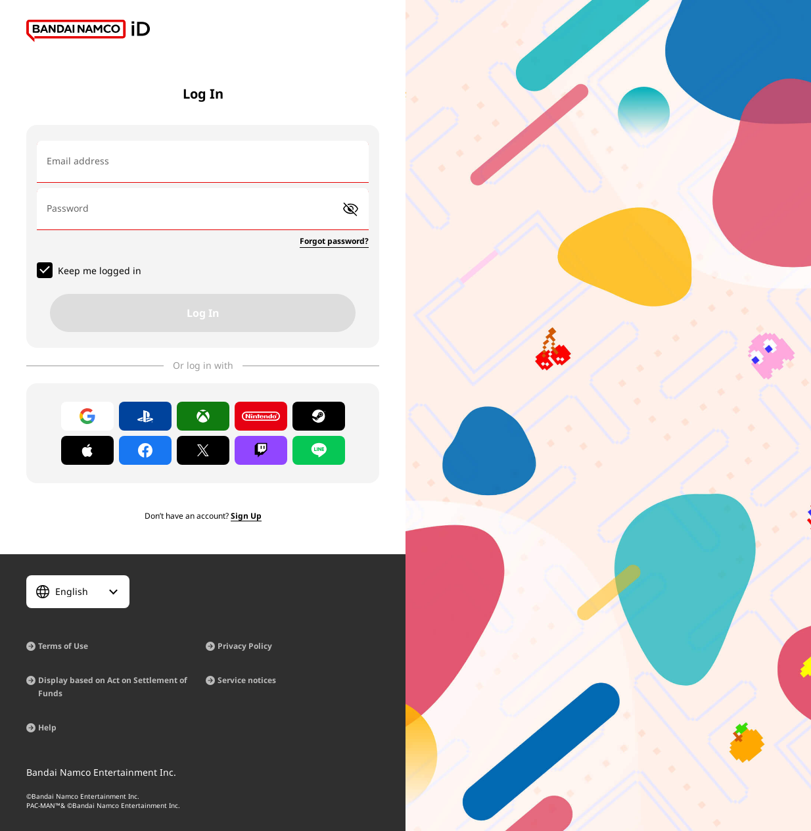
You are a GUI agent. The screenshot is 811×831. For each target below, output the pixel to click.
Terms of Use (63, 646)
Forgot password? (334, 241)
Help (47, 727)
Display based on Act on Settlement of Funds (112, 687)
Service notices (247, 680)
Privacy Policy (245, 646)
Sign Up (246, 515)
